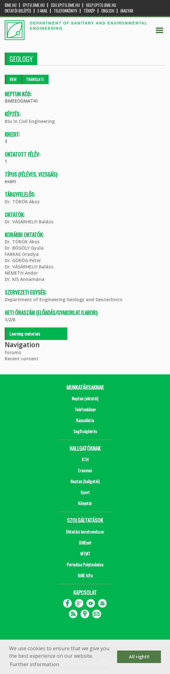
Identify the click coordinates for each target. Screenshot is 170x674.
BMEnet (85, 542)
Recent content (22, 359)
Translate (35, 79)
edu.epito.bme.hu (65, 5)
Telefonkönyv (65, 11)
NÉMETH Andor (21, 273)
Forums (13, 352)
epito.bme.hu (34, 5)
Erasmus (85, 470)
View (13, 79)
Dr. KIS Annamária (24, 279)
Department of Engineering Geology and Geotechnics (63, 299)
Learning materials (24, 333)
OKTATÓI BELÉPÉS (18, 11)
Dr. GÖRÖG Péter (23, 260)
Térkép (89, 11)
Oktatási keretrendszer (85, 531)
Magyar (127, 11)
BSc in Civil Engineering (30, 121)
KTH (85, 459)
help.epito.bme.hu (101, 5)
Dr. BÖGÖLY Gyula (24, 248)
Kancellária (85, 420)
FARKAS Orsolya (22, 254)
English (107, 11)
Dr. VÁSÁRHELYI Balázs (29, 222)
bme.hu (11, 5)
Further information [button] (34, 664)
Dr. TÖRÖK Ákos (22, 202)
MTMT (85, 553)
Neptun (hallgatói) (85, 481)
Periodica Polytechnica (85, 564)
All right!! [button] (139, 657)
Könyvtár (85, 503)
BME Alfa (85, 575)
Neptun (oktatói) (85, 398)
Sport (85, 492)
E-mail (43, 11)
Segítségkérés (85, 431)
